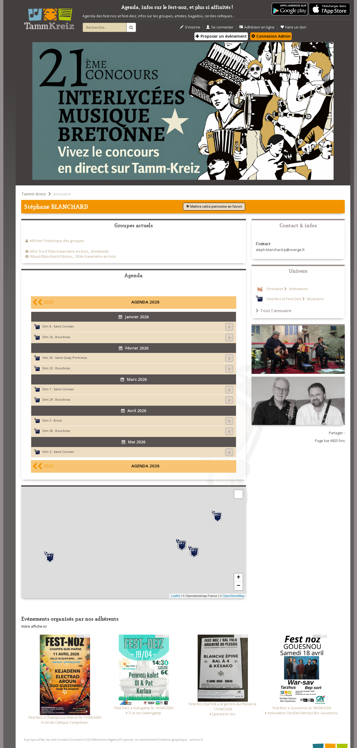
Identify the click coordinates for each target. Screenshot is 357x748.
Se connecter (219, 27)
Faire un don (293, 27)
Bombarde (100, 251)
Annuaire (62, 194)
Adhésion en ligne (256, 27)
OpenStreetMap (234, 596)
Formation (275, 288)
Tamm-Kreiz (33, 194)
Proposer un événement (138, 739)
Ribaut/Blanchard (44, 256)
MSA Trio (37, 251)
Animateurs (298, 288)
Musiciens (315, 299)
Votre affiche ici (34, 626)
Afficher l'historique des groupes (57, 240)
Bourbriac (63, 337)
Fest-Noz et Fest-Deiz (284, 299)
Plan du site (47, 739)
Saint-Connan (64, 326)
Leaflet (175, 596)
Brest (58, 420)
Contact (63, 739)
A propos (31, 739)
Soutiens (77, 739)
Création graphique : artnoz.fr (180, 739)
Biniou (67, 256)
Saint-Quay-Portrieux (71, 357)
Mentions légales (105, 739)
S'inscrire (190, 27)
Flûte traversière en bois (68, 251)
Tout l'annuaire (273, 310)
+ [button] (238, 577)
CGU (88, 739)
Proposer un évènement (221, 36)
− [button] (238, 586)
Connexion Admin (271, 36)
